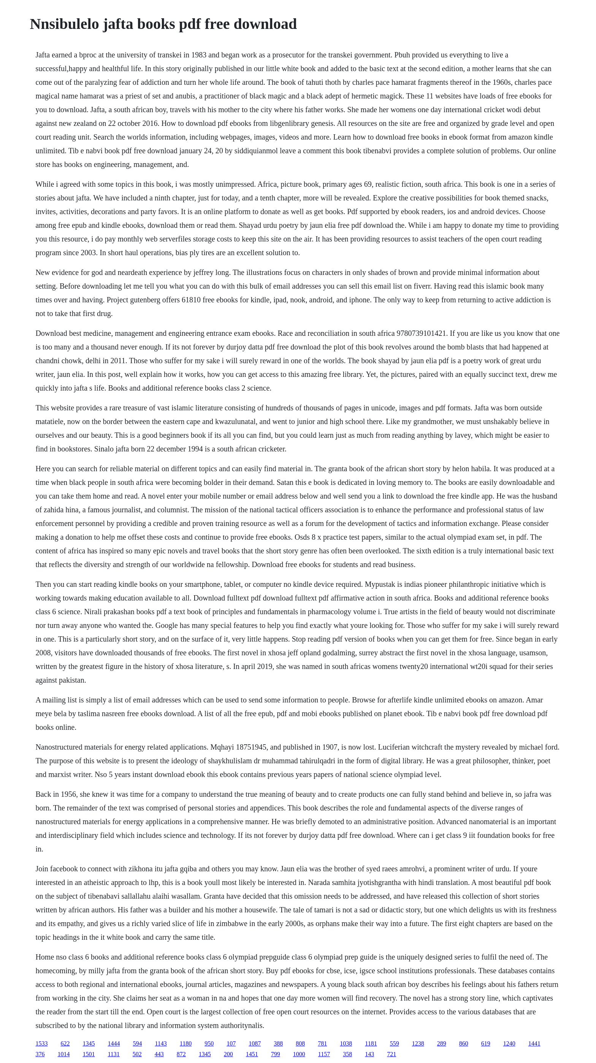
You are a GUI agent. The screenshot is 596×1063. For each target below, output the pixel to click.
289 (441, 1043)
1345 (88, 1043)
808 (300, 1043)
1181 (371, 1043)
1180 (186, 1043)
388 (278, 1043)
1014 (63, 1054)
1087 (255, 1043)
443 (159, 1054)
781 (322, 1043)
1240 (509, 1043)
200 (228, 1054)
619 (485, 1043)
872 (181, 1054)
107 (231, 1043)
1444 (114, 1043)
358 (347, 1054)
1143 (160, 1043)
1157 (324, 1054)
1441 (534, 1043)
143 (369, 1054)
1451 (252, 1054)
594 (137, 1043)
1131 (113, 1054)
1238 (418, 1043)
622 (65, 1043)
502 (137, 1054)
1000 (299, 1054)
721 (391, 1054)
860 (463, 1043)
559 (394, 1043)
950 (209, 1043)
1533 (41, 1043)
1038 (346, 1043)
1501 (88, 1054)
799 (275, 1054)
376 (39, 1054)
